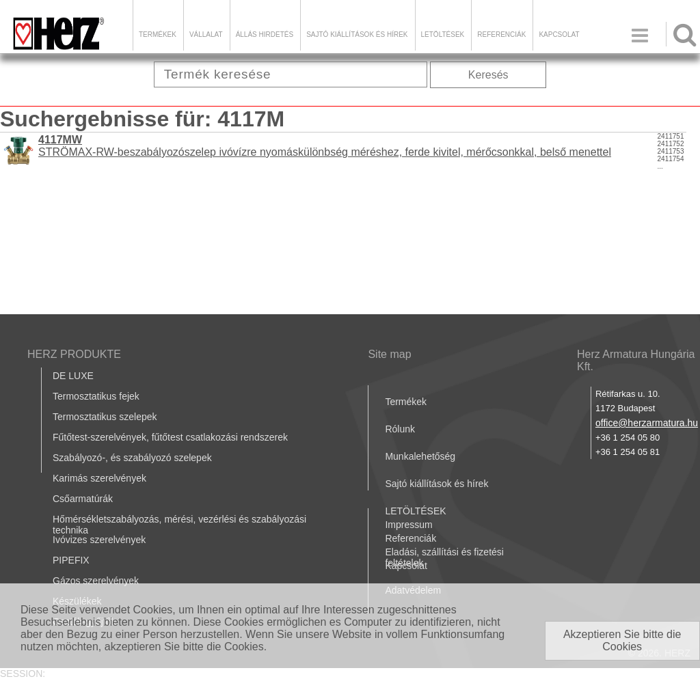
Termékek (157, 34)
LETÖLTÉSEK (443, 34)
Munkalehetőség (420, 456)
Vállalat (206, 34)
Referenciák (501, 34)
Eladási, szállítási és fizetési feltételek (444, 557)
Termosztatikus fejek (96, 396)
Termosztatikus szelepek (105, 416)
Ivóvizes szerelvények (99, 539)
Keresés (488, 75)
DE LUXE (73, 375)
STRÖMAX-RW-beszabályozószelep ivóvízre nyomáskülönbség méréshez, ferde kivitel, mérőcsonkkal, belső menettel (324, 146)
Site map (389, 354)
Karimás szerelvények (99, 478)
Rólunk (400, 429)
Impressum (408, 524)
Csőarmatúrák (83, 498)
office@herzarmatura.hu (646, 422)
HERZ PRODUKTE (74, 354)
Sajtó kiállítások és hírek (356, 34)
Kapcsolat (559, 34)
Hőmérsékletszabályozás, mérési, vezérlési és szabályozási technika (179, 525)
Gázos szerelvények (96, 580)
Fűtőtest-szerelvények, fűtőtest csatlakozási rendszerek (170, 437)
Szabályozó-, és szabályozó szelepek (132, 457)
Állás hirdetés (264, 34)
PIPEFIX (71, 560)
